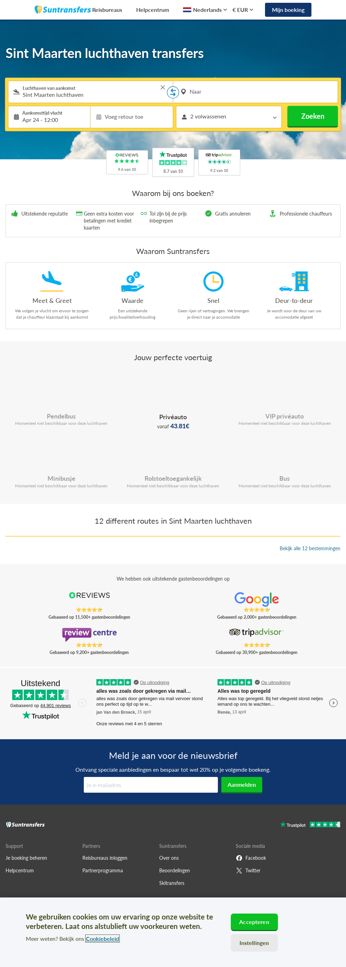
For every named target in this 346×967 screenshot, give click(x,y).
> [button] (163, 87)
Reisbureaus (107, 9)
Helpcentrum (152, 9)
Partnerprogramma (102, 870)
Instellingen (254, 942)
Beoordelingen (174, 870)
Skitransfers (171, 883)
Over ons (169, 858)
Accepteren (254, 921)
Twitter (248, 870)
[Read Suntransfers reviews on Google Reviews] (256, 599)
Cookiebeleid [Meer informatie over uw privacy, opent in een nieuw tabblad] (102, 938)
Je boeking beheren (26, 858)
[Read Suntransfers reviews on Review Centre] (89, 634)
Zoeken (312, 116)
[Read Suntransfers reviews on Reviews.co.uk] (89, 599)
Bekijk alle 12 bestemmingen (310, 548)
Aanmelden (242, 784)
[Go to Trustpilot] (310, 825)
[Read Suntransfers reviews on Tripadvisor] (256, 634)
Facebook (251, 858)
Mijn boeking (288, 9)
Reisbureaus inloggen (104, 858)
